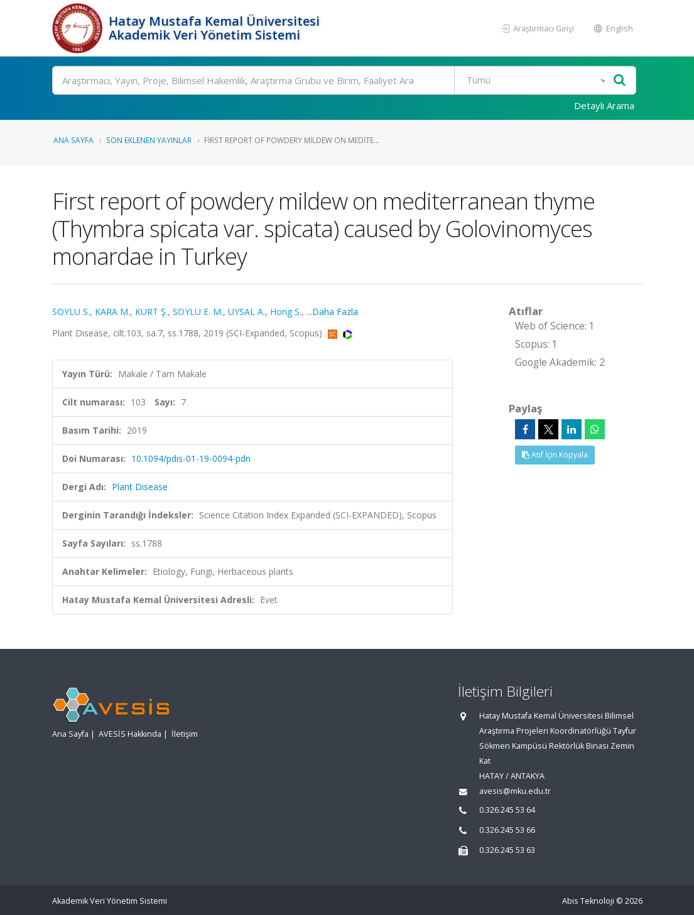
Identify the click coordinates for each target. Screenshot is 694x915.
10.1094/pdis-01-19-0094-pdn (191, 458)
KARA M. (112, 312)
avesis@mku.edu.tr (515, 791)
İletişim (184, 734)
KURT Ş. (151, 312)
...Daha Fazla (332, 312)
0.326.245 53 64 (507, 810)
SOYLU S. (71, 312)
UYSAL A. (246, 312)
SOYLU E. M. (198, 312)
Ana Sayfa (73, 140)
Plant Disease (140, 487)
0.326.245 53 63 (507, 850)
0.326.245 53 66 (507, 830)
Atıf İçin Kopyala (555, 454)
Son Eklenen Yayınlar (149, 140)
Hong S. (285, 312)
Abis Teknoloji (588, 901)
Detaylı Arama (604, 105)
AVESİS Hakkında (130, 734)
